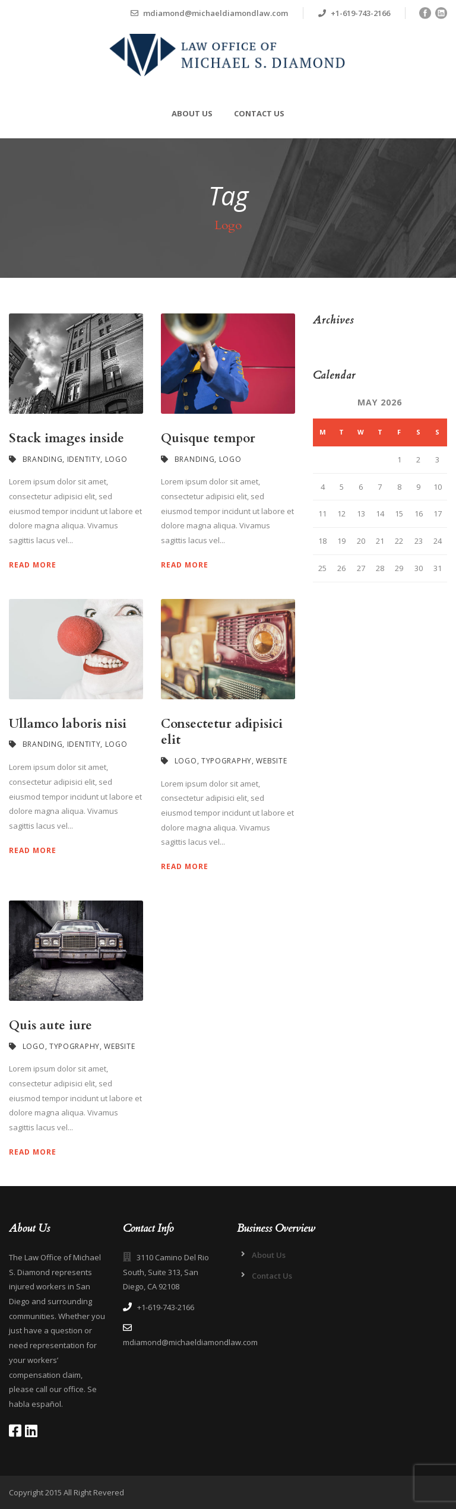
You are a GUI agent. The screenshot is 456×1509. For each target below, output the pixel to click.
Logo (116, 459)
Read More (32, 565)
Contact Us (259, 113)
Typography (226, 761)
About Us (192, 113)
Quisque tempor (208, 438)
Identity (84, 459)
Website (271, 761)
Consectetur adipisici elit (222, 732)
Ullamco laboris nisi (67, 724)
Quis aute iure (50, 1025)
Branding (43, 459)
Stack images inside (66, 438)
